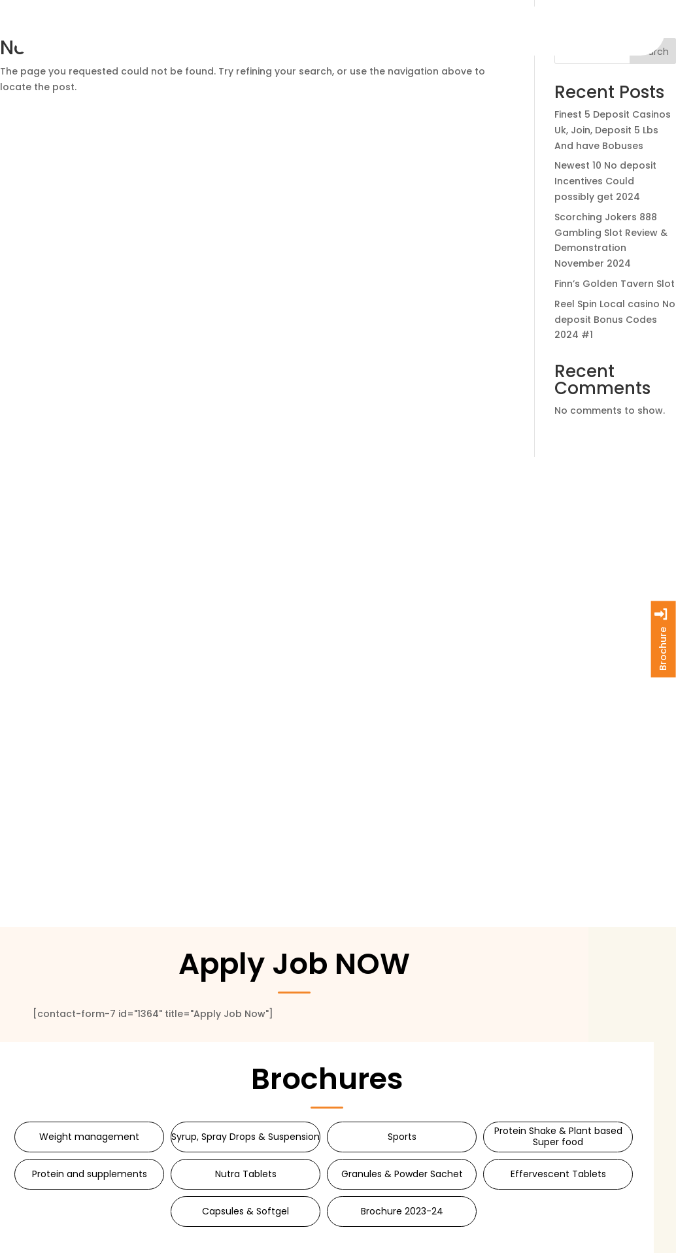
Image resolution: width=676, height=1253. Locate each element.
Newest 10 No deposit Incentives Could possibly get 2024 (605, 181)
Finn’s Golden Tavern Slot (614, 283)
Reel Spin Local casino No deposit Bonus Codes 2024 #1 (614, 319)
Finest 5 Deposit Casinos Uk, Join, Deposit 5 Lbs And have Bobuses (612, 130)
